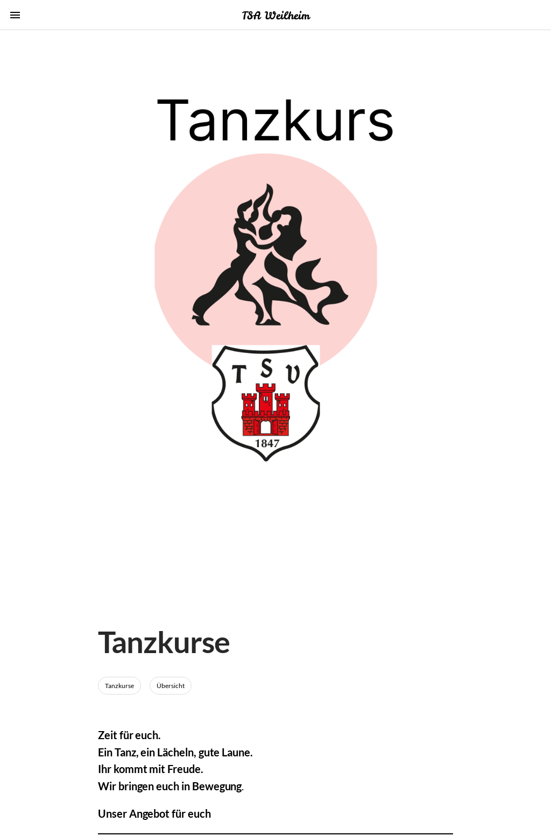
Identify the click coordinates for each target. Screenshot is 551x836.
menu (15, 15)
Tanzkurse (119, 686)
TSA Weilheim (275, 15)
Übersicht (171, 686)
